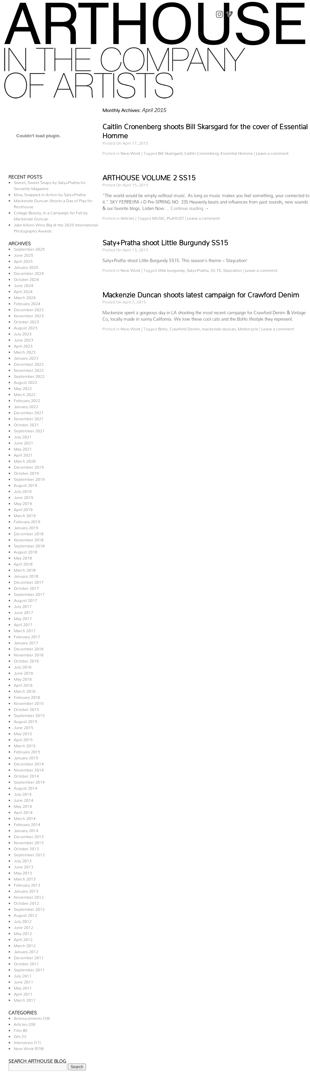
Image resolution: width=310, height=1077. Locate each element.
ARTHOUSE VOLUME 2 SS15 (148, 176)
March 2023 (25, 351)
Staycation (232, 269)
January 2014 (26, 829)
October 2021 (26, 423)
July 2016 (23, 666)
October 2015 (26, 708)
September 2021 (29, 429)
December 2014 (29, 762)
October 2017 (26, 587)
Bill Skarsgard (170, 152)
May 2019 (23, 502)
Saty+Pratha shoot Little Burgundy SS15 (165, 241)
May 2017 (23, 617)
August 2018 (25, 550)
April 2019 (23, 508)
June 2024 (23, 284)
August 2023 (25, 326)
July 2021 (23, 435)
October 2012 (26, 902)
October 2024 (26, 278)
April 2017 (23, 623)
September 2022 (29, 375)
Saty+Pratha (198, 269)
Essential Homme (237, 152)
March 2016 (25, 690)
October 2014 (26, 775)
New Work (24, 1047)
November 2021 (29, 417)
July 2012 (23, 920)
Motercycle (248, 327)
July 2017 (23, 605)
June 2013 (23, 865)
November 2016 (29, 653)
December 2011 (29, 956)
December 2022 (29, 363)
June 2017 (23, 611)
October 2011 (26, 962)
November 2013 (29, 841)
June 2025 (23, 254)
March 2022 (25, 393)
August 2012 (25, 914)
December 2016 (29, 647)
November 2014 (29, 768)
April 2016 (23, 684)
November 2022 (29, 369)
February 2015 (27, 750)
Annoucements (28, 1017)
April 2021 (23, 454)
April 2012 (23, 938)
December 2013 (29, 835)
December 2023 (29, 308)
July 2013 (23, 859)
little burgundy (171, 269)
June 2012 (23, 926)
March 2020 (25, 460)
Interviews (23, 1041)
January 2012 (26, 950)
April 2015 (23, 738)
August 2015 (25, 720)
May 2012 (23, 932)
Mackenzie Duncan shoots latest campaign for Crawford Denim (200, 293)
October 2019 (26, 472)
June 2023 (23, 338)
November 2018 (29, 538)
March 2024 (25, 296)
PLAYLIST (175, 217)
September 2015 (29, 714)
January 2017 (26, 641)
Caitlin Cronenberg (201, 152)
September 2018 (29, 544)
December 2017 (29, 581)
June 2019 (23, 496)
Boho (163, 327)
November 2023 (29, 314)
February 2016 (27, 696)
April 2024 (23, 290)
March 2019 (25, 514)
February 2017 (27, 635)
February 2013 (27, 884)
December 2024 (29, 272)
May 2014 (23, 805)
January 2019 (26, 526)
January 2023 (26, 357)
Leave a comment (272, 152)
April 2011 (23, 993)
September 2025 (29, 248)
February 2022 (27, 399)
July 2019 (23, 490)
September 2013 (29, 853)
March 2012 (25, 944)
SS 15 (216, 269)
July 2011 (23, 974)
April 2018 (23, 563)
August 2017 (25, 599)
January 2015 (26, 756)
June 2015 (23, 726)
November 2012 (29, 896)
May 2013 (23, 871)
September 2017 (29, 593)
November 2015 (29, 702)
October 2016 (26, 659)
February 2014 (27, 823)
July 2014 (23, 793)
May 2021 (23, 448)
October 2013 (26, 847)
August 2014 (25, 787)
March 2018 (25, 569)
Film (18, 1029)
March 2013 (25, 877)
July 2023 (23, 332)
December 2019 (29, 466)
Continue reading (190, 207)
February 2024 (27, 302)
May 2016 (23, 678)
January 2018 (26, 575)
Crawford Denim (185, 327)
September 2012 (29, 908)
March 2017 (25, 629)
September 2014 (29, 781)
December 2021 (29, 411)
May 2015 (23, 732)
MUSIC (158, 217)
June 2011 (23, 980)
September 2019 (29, 478)
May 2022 (23, 387)
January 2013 (26, 890)
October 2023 (26, 320)
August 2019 (25, 484)
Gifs (17, 1035)
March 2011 (25, 999)
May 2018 (23, 557)
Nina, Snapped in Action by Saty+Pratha (50, 193)
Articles (21, 1023)
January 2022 (26, 405)
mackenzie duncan (219, 327)
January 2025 (26, 266)
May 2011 (23, 987)
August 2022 (25, 381)
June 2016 (23, 672)
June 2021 (23, 441)
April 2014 (23, 811)
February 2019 (27, 520)
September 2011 (29, 968)
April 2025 (23, 260)
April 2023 (23, 345)
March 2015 (25, 744)
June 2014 (23, 799)
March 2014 (25, 817)
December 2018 (29, 532)
